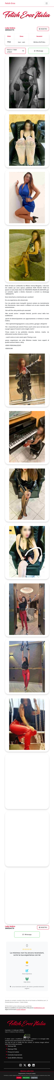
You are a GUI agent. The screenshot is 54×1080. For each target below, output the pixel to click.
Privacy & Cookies (13, 1052)
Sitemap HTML (12, 1049)
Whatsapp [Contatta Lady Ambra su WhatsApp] (38, 51)
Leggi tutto (34, 1077)
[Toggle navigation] (46, 3)
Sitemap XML (12, 1046)
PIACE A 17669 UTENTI (15, 51)
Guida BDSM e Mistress (15, 1058)
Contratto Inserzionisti (15, 1055)
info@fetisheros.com (39, 1008)
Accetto (19, 1077)
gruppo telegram (21, 1009)
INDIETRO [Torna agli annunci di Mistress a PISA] (43, 29)
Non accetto (26, 1077)
